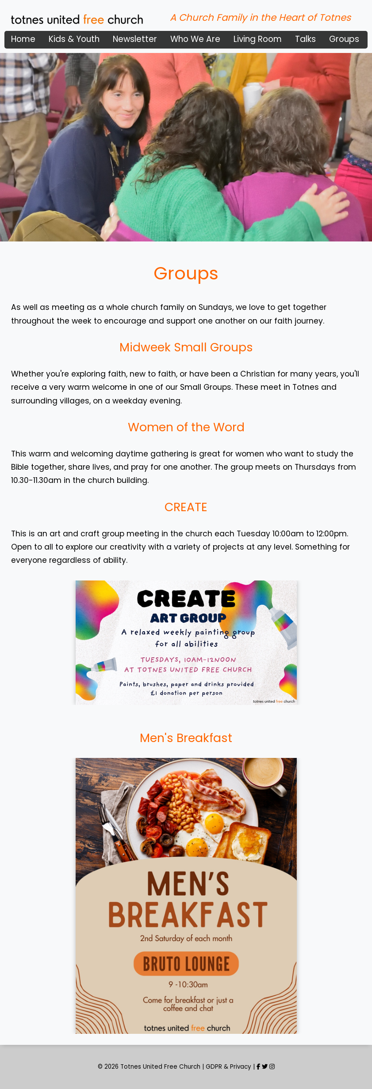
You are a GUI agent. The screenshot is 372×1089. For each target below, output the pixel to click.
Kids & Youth (74, 39)
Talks (305, 39)
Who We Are (195, 39)
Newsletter (135, 39)
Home (23, 39)
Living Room (257, 39)
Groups (344, 39)
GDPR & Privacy (228, 1067)
